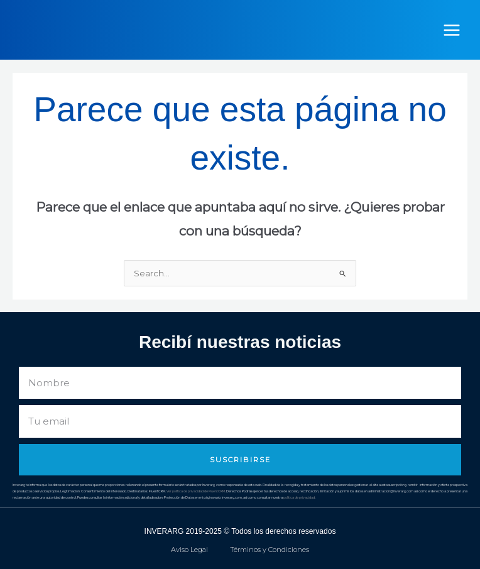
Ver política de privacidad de (187, 491)
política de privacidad (299, 497)
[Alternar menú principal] (452, 30)
